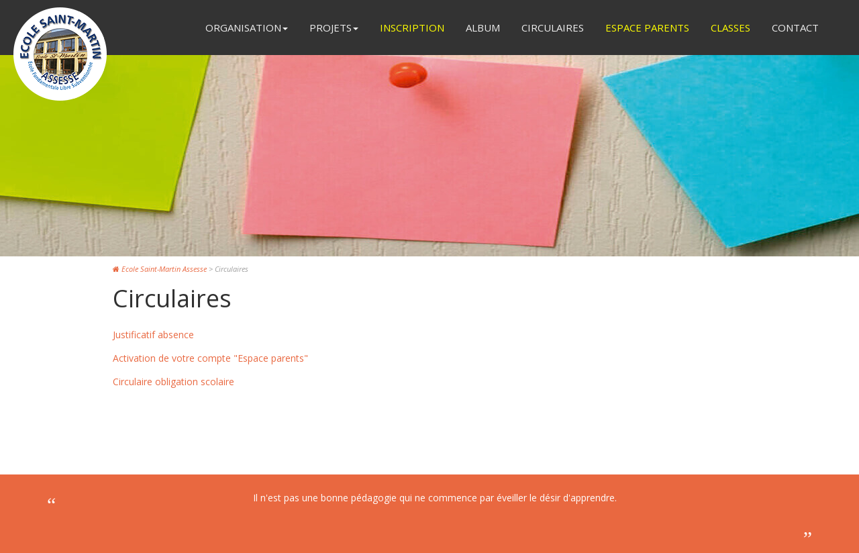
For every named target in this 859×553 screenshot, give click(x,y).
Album (483, 27)
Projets (333, 27)
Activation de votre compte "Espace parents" (210, 358)
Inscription (412, 27)
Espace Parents (647, 27)
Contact (795, 27)
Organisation (246, 27)
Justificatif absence (153, 334)
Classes (730, 27)
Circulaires (552, 27)
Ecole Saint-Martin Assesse (160, 269)
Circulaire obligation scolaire (173, 381)
